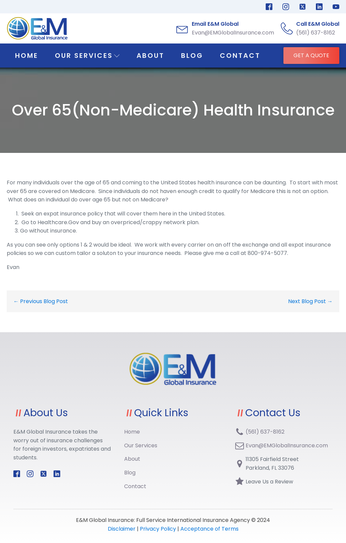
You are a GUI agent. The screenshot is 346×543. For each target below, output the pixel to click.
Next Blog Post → (310, 301)
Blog (192, 55)
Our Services (87, 55)
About (150, 55)
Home (26, 55)
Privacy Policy (158, 529)
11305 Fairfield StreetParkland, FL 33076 (272, 463)
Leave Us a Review (269, 481)
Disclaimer (122, 529)
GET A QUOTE (311, 55)
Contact (240, 55)
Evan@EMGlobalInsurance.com (287, 445)
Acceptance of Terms (209, 529)
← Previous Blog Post (40, 301)
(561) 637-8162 (265, 432)
